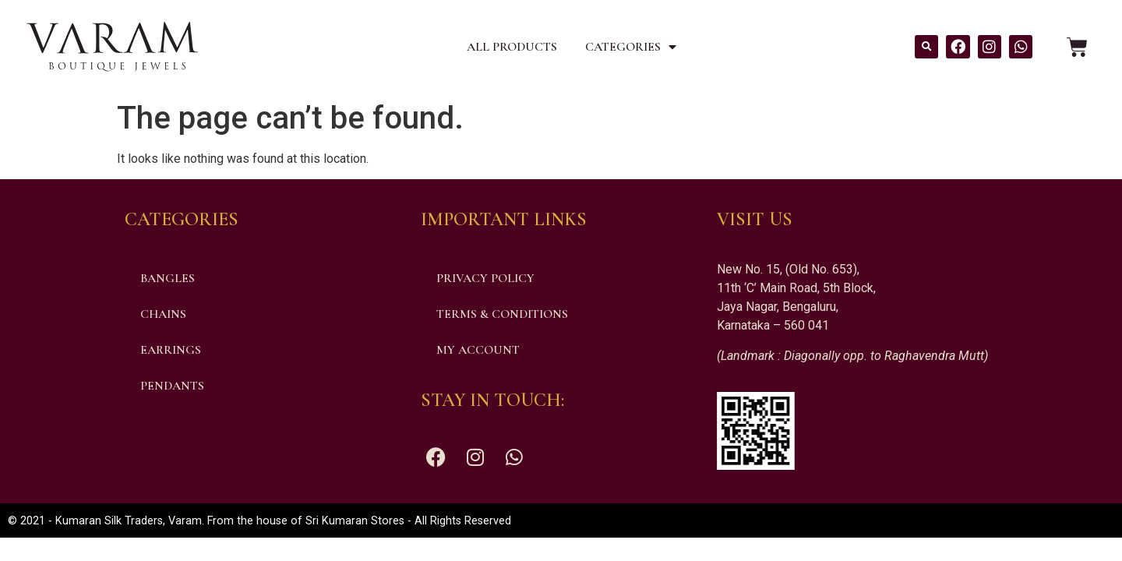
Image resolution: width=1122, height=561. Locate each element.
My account (478, 350)
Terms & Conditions (502, 314)
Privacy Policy (485, 278)
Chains (163, 314)
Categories (630, 46)
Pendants (172, 385)
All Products (512, 47)
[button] (926, 46)
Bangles (167, 278)
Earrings (170, 350)
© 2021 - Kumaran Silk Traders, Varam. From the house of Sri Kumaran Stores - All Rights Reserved (259, 520)
